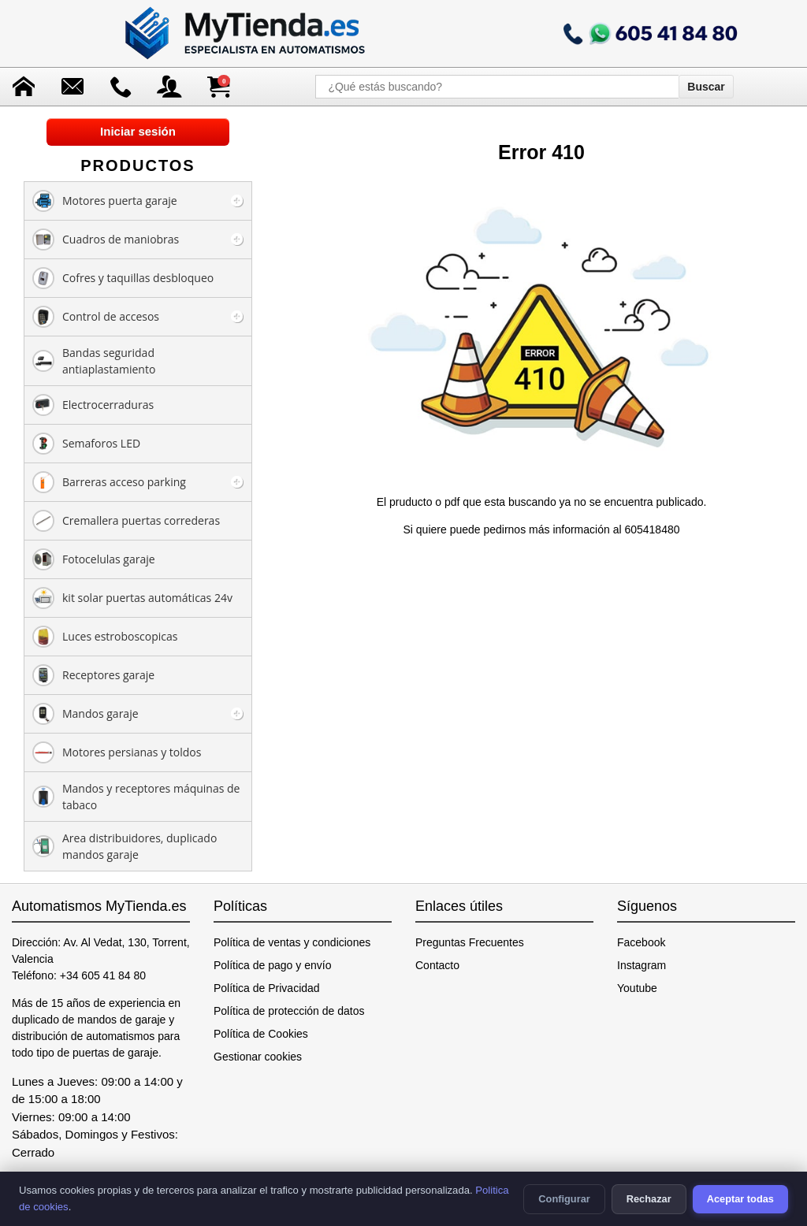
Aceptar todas (740, 1199)
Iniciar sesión (138, 131)
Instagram (641, 965)
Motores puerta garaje (104, 201)
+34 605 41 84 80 (103, 975)
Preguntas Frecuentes (469, 942)
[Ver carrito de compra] (218, 87)
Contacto (437, 965)
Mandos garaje (85, 714)
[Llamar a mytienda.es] (650, 33)
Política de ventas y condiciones (292, 942)
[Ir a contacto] (121, 87)
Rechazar (649, 1199)
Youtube (637, 988)
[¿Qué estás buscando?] (497, 86)
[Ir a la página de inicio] (247, 33)
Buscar (705, 86)
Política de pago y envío (272, 965)
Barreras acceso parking (109, 482)
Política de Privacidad (267, 988)
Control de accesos (95, 317)
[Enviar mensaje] (72, 87)
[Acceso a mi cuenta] (169, 87)
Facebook (641, 942)
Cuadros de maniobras (105, 239)
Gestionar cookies (258, 1056)
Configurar (563, 1199)
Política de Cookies (261, 1033)
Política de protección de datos (289, 1011)
